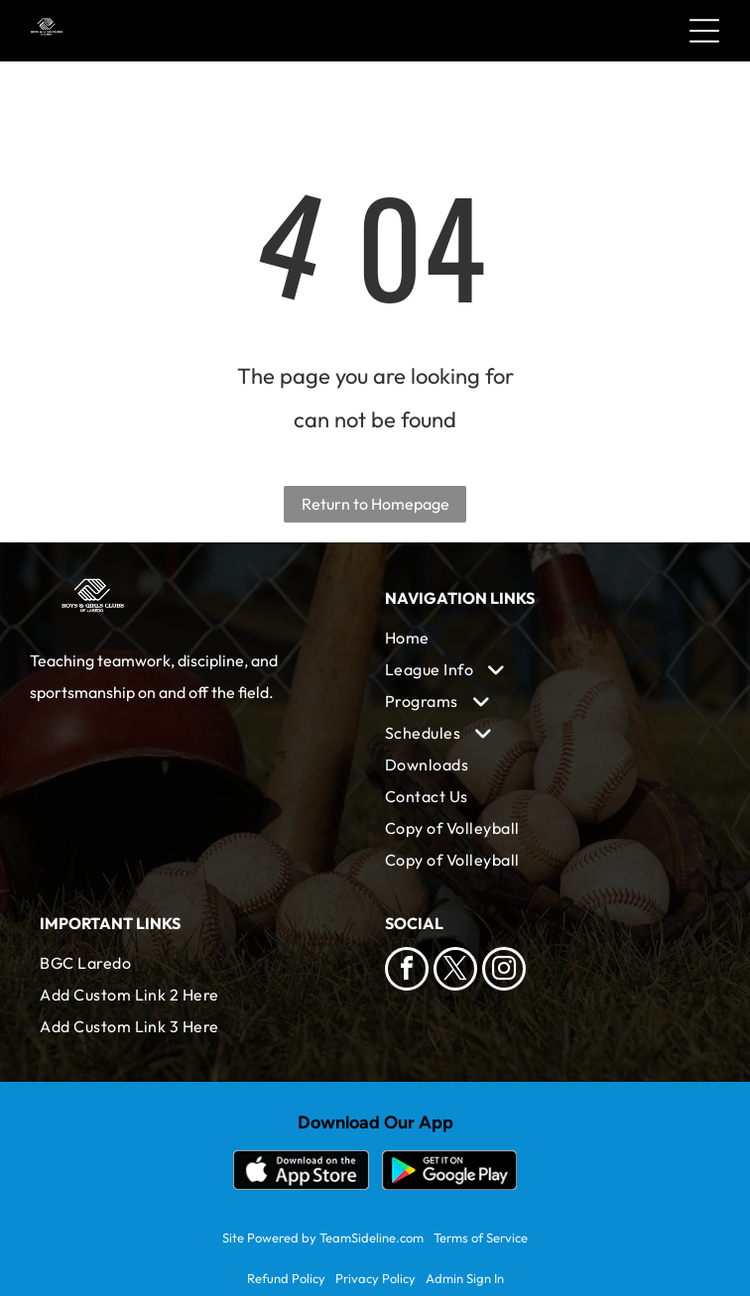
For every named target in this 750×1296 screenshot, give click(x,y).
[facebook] (407, 971)
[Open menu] (704, 31)
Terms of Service (481, 1237)
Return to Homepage (375, 504)
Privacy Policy (375, 1278)
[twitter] (455, 971)
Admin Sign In (465, 1278)
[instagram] (504, 971)
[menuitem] (547, 637)
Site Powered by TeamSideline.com (323, 1237)
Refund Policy (286, 1278)
